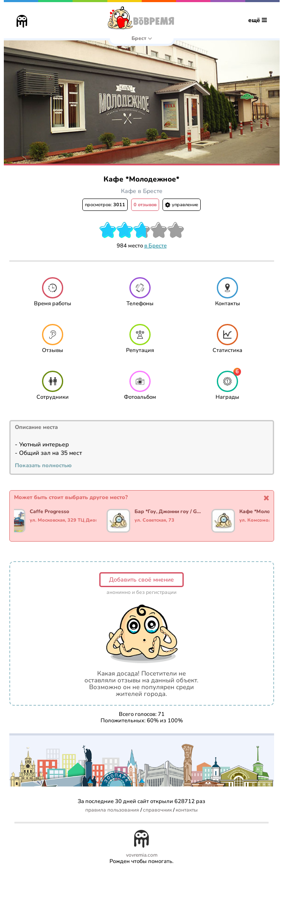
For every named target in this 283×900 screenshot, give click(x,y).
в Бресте (155, 246)
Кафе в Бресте (142, 191)
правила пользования (112, 810)
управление (181, 205)
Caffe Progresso (50, 512)
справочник (157, 810)
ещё (257, 20)
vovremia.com (141, 855)
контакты (187, 810)
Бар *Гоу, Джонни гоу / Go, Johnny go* (168, 512)
